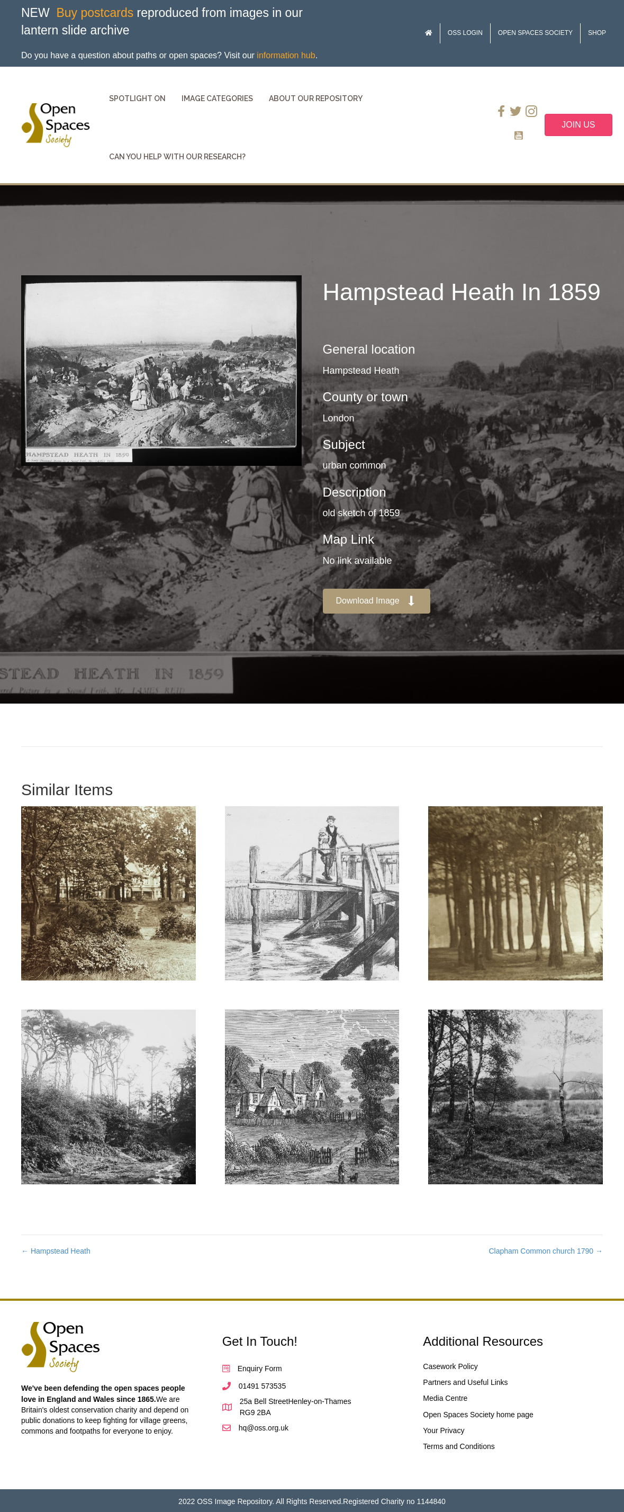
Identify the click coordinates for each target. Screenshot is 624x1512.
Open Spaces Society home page (478, 1414)
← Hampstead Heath (56, 1251)
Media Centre (445, 1398)
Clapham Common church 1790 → (546, 1251)
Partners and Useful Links (465, 1382)
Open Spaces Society (535, 33)
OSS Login (465, 33)
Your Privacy (443, 1430)
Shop (597, 33)
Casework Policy (450, 1366)
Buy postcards (94, 13)
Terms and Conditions (458, 1446)
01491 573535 (262, 1386)
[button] (377, 601)
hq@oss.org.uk (263, 1428)
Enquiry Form (260, 1368)
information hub (286, 55)
